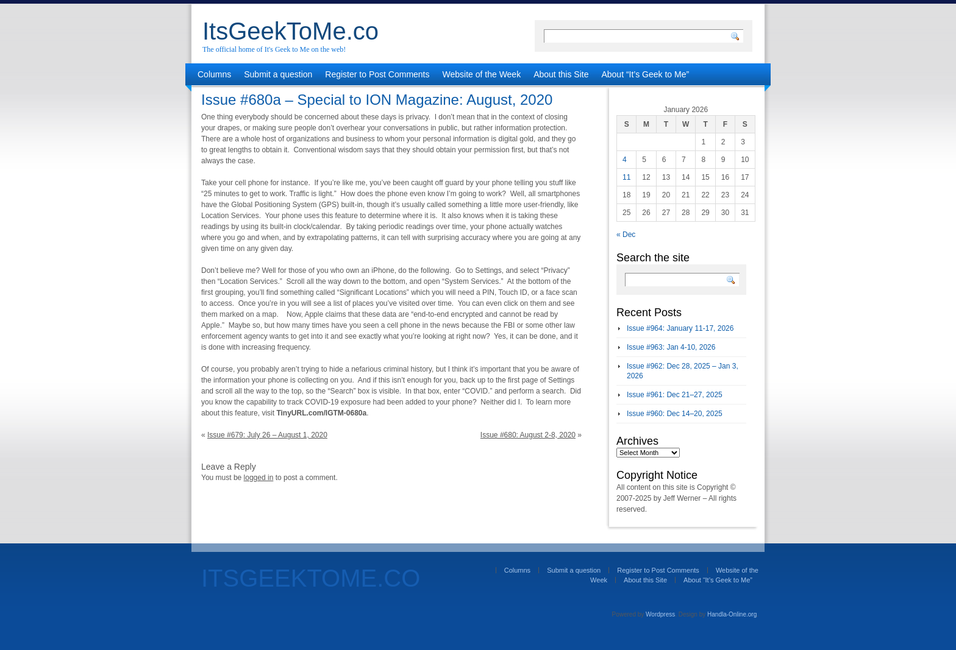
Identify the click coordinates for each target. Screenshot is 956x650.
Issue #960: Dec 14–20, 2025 (674, 413)
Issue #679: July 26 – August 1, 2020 (267, 435)
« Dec (625, 234)
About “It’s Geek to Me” (645, 74)
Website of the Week (482, 74)
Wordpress (660, 614)
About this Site (560, 74)
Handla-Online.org (732, 614)
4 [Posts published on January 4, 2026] (624, 159)
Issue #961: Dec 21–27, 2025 (674, 394)
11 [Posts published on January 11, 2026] (626, 177)
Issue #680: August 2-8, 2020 (528, 435)
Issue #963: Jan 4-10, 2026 (671, 347)
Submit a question (278, 74)
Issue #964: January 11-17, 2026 (680, 328)
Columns (214, 74)
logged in (259, 477)
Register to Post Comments (377, 74)
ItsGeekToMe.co (290, 31)
